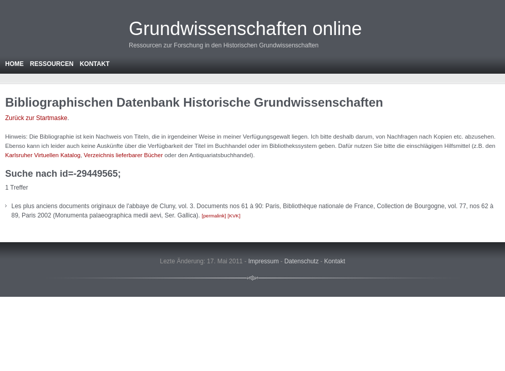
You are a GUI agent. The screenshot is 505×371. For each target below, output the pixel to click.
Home (14, 64)
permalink (214, 215)
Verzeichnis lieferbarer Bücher (123, 155)
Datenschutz (301, 261)
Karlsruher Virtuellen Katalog (42, 155)
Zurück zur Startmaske (36, 118)
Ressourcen (52, 64)
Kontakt (95, 64)
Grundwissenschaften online (245, 28)
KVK (234, 215)
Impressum (263, 261)
